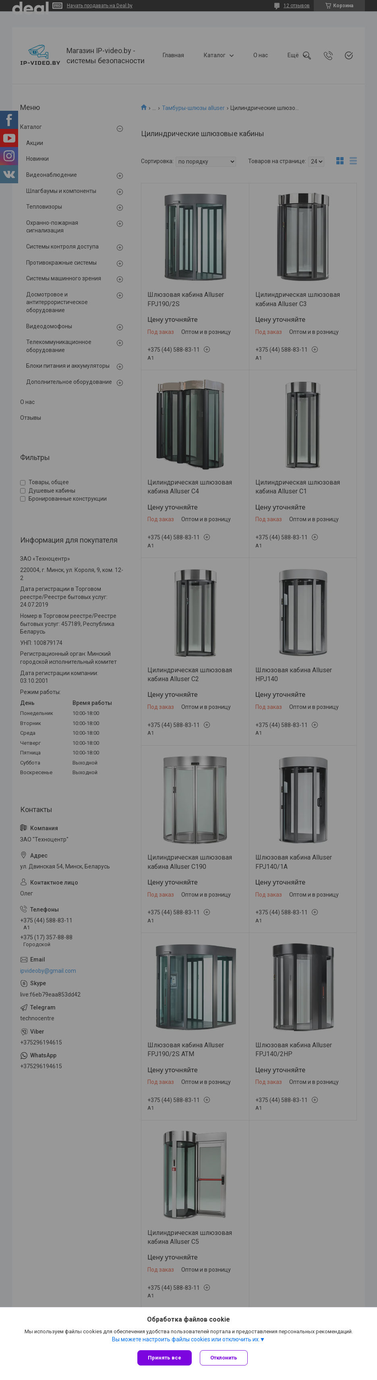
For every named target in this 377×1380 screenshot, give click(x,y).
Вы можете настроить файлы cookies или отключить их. (186, 1339)
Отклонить (223, 1358)
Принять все (164, 1358)
